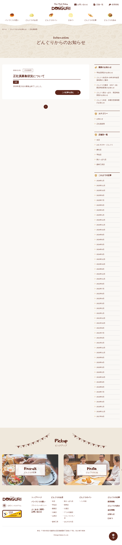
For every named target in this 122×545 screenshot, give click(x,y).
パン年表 (83, 501)
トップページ (36, 497)
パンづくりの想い (12, 20)
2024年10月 (101, 230)
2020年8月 (100, 357)
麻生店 (99, 150)
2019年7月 (100, 392)
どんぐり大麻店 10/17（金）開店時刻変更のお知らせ (108, 86)
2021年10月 (101, 323)
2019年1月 (100, 407)
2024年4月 (100, 249)
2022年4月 (100, 298)
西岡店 (66, 505)
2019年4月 (100, 402)
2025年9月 (100, 195)
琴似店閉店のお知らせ (105, 72)
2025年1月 (100, 215)
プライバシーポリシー (39, 505)
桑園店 (54, 508)
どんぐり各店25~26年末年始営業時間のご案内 (108, 79)
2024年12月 (101, 220)
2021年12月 (101, 318)
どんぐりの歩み (110, 20)
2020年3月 (100, 367)
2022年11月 (101, 279)
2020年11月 (101, 352)
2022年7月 (100, 289)
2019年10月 (101, 377)
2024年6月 (100, 239)
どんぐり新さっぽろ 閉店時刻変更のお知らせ (108, 94)
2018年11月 (101, 411)
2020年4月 (100, 362)
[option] (30, 469)
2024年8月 (100, 235)
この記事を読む (68, 92)
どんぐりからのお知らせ (18, 29)
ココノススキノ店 (69, 517)
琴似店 (99, 154)
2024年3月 (100, 254)
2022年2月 (100, 308)
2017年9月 (100, 416)
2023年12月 (101, 259)
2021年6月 (100, 338)
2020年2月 (100, 372)
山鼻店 (54, 516)
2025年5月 (100, 205)
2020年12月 (101, 348)
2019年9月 (100, 382)
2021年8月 (100, 328)
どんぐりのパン (51, 20)
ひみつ (70, 20)
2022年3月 (100, 303)
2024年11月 (101, 225)
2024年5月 (100, 244)
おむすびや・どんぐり (105, 145)
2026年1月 (100, 180)
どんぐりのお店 (31, 20)
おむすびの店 (68, 522)
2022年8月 (100, 284)
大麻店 (54, 512)
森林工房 (55, 522)
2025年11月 (101, 185)
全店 (98, 140)
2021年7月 (100, 333)
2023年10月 (101, 264)
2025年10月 (101, 190)
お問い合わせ (82, 4)
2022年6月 (100, 294)
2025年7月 (100, 200)
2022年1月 (100, 313)
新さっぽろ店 (101, 159)
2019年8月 (100, 387)
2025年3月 (100, 210)
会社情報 (111, 510)
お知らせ (100, 119)
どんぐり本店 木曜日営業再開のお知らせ (108, 101)
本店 (53, 501)
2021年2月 (100, 343)
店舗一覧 (99, 4)
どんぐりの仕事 (90, 20)
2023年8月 (100, 269)
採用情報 (115, 4)
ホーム (4, 29)
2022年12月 (101, 274)
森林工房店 (101, 164)
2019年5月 (100, 397)
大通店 (66, 508)
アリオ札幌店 (68, 512)
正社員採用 (101, 124)
